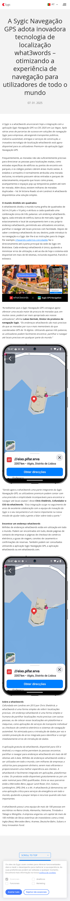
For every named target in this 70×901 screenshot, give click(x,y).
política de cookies (47, 872)
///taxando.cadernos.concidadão (31, 240)
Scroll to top (35, 855)
